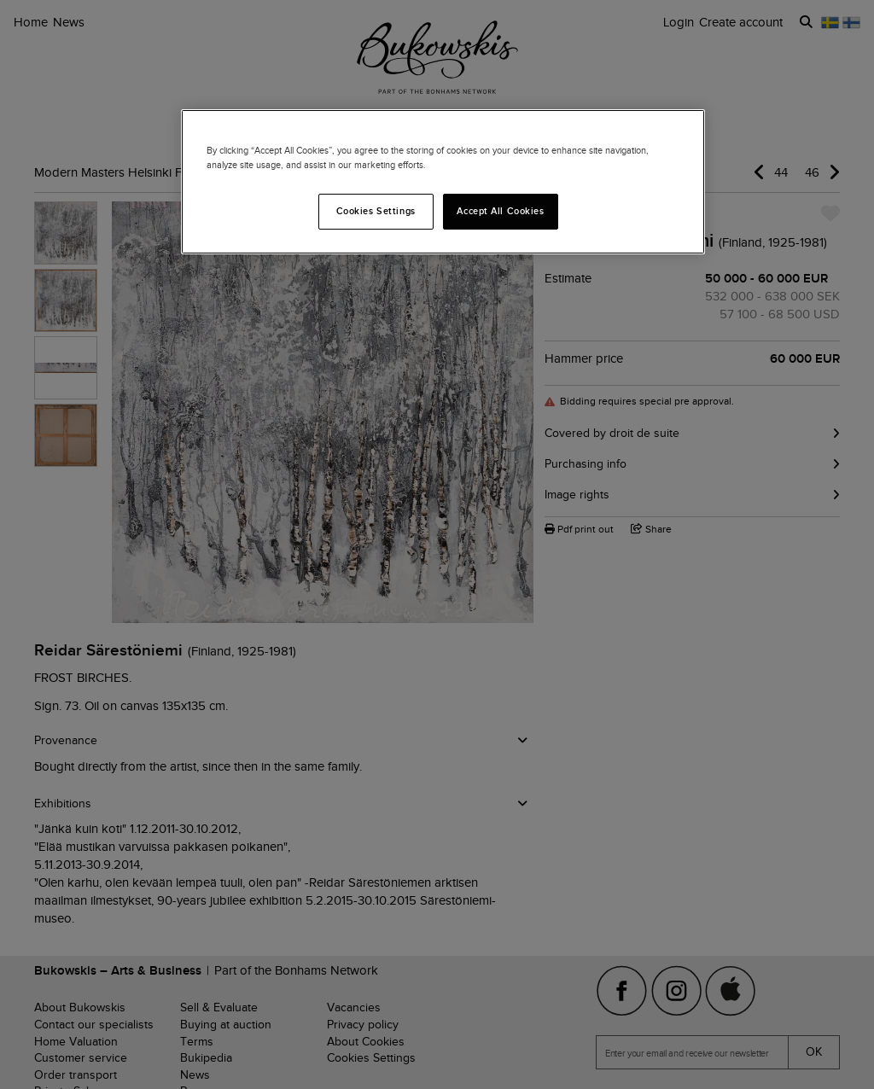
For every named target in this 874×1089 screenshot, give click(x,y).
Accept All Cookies (500, 211)
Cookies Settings (376, 211)
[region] (443, 181)
